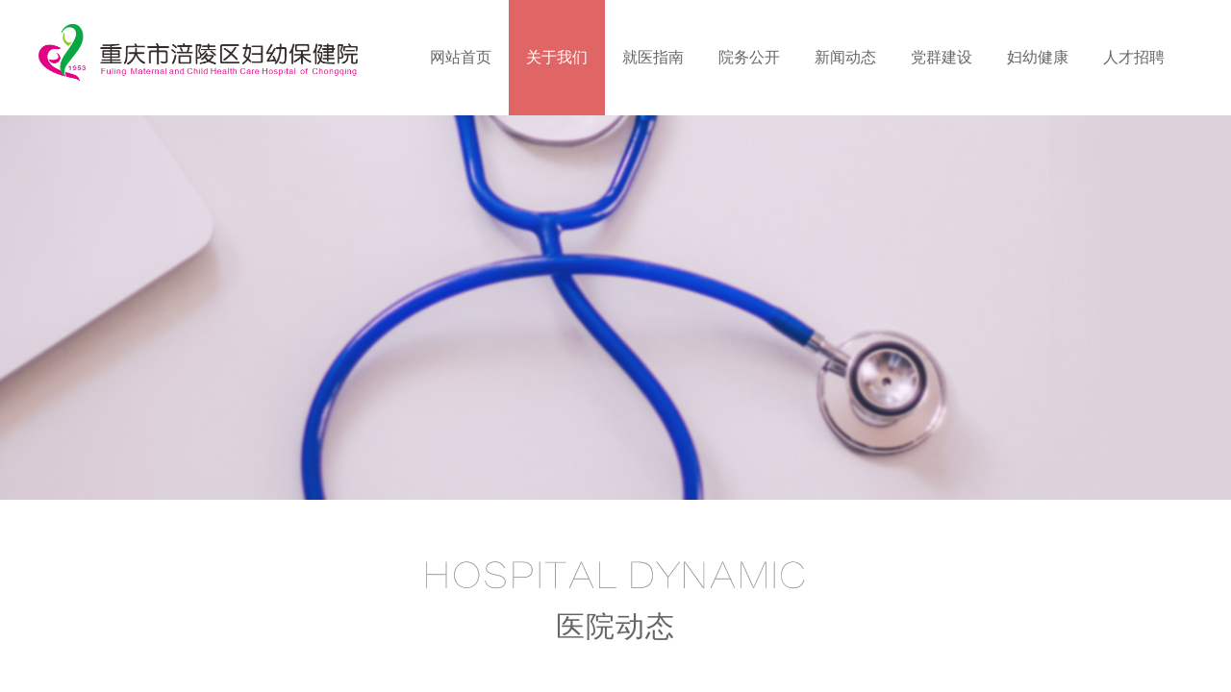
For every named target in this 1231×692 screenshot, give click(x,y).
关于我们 (557, 57)
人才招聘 (1134, 57)
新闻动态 (845, 57)
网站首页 (460, 57)
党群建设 (941, 57)
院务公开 (749, 57)
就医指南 (653, 57)
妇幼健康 (1037, 57)
